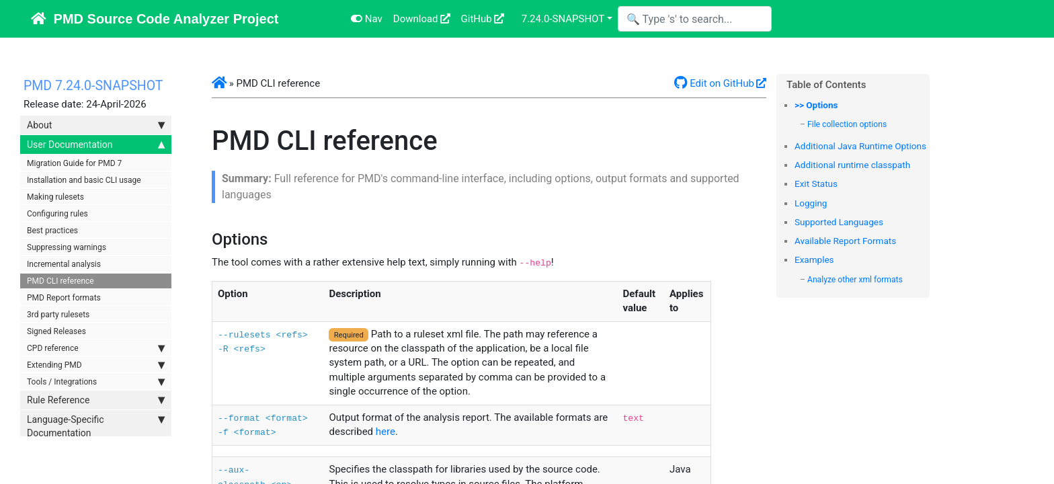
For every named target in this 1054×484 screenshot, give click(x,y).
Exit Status (816, 183)
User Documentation (96, 144)
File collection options (847, 124)
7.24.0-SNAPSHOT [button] (563, 19)
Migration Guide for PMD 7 (74, 163)
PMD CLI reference (60, 281)
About (96, 125)
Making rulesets (55, 197)
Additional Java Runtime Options (860, 145)
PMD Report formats (64, 297)
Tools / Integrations (96, 382)
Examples (814, 259)
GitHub (476, 19)
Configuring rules (57, 213)
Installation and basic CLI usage (84, 180)
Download (415, 19)
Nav (366, 19)
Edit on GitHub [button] (714, 83)
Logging (811, 203)
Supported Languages (839, 221)
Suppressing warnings (66, 247)
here (385, 432)
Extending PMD (96, 365)
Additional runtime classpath (852, 164)
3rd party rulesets (58, 314)
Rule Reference (96, 400)
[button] (219, 83)
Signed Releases (56, 331)
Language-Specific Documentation (96, 425)
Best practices (52, 230)
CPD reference (96, 348)
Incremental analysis (64, 264)
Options (822, 104)
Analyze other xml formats (855, 279)
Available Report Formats (845, 240)
